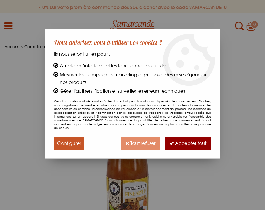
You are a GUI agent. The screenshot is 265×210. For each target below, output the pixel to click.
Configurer (69, 143)
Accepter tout (187, 143)
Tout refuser (140, 143)
